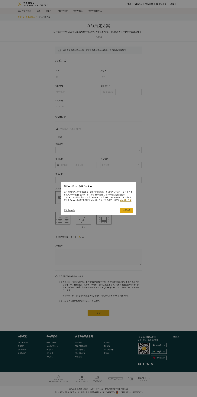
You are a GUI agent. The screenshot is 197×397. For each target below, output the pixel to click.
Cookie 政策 (125, 200)
